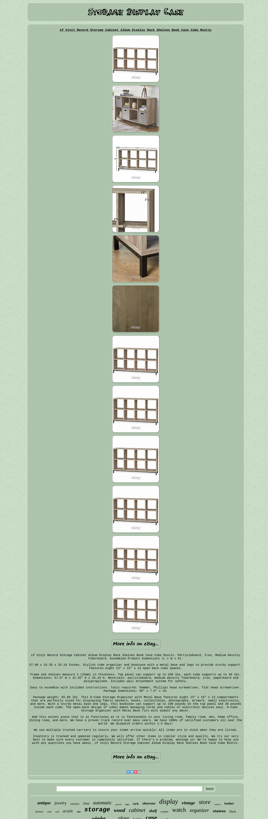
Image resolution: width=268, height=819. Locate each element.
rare (49, 811)
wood (119, 810)
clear (86, 803)
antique (44, 803)
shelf (153, 811)
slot (79, 811)
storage (97, 809)
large (127, 804)
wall (57, 811)
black (232, 811)
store (204, 802)
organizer (199, 810)
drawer (39, 811)
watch (179, 810)
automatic (102, 802)
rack (136, 803)
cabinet (137, 810)
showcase (148, 803)
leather (229, 803)
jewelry (60, 803)
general (119, 804)
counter (165, 811)
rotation (217, 804)
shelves (219, 811)
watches (74, 803)
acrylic (68, 811)
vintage (188, 802)
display (168, 801)
